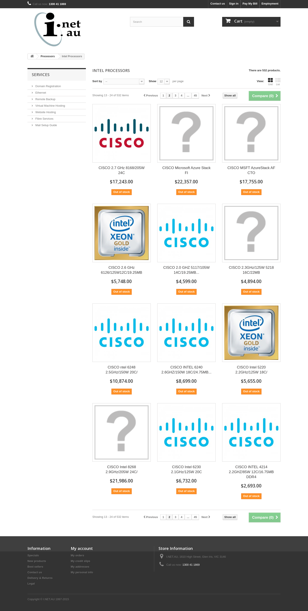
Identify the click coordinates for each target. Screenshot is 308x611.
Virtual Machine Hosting (50, 105)
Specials (33, 555)
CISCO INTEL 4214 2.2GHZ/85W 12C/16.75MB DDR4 (251, 472)
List (278, 82)
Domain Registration (48, 86)
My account (82, 548)
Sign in (233, 3)
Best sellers (35, 566)
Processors (48, 56)
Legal (31, 583)
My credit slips (80, 561)
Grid (270, 82)
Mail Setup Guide (46, 125)
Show (152, 81)
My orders (77, 555)
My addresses (80, 566)
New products (36, 561)
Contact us (217, 3)
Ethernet (40, 92)
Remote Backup (45, 99)
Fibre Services (44, 118)
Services (41, 74)
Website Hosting (45, 112)
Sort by (97, 81)
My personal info (82, 572)
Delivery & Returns (40, 578)
